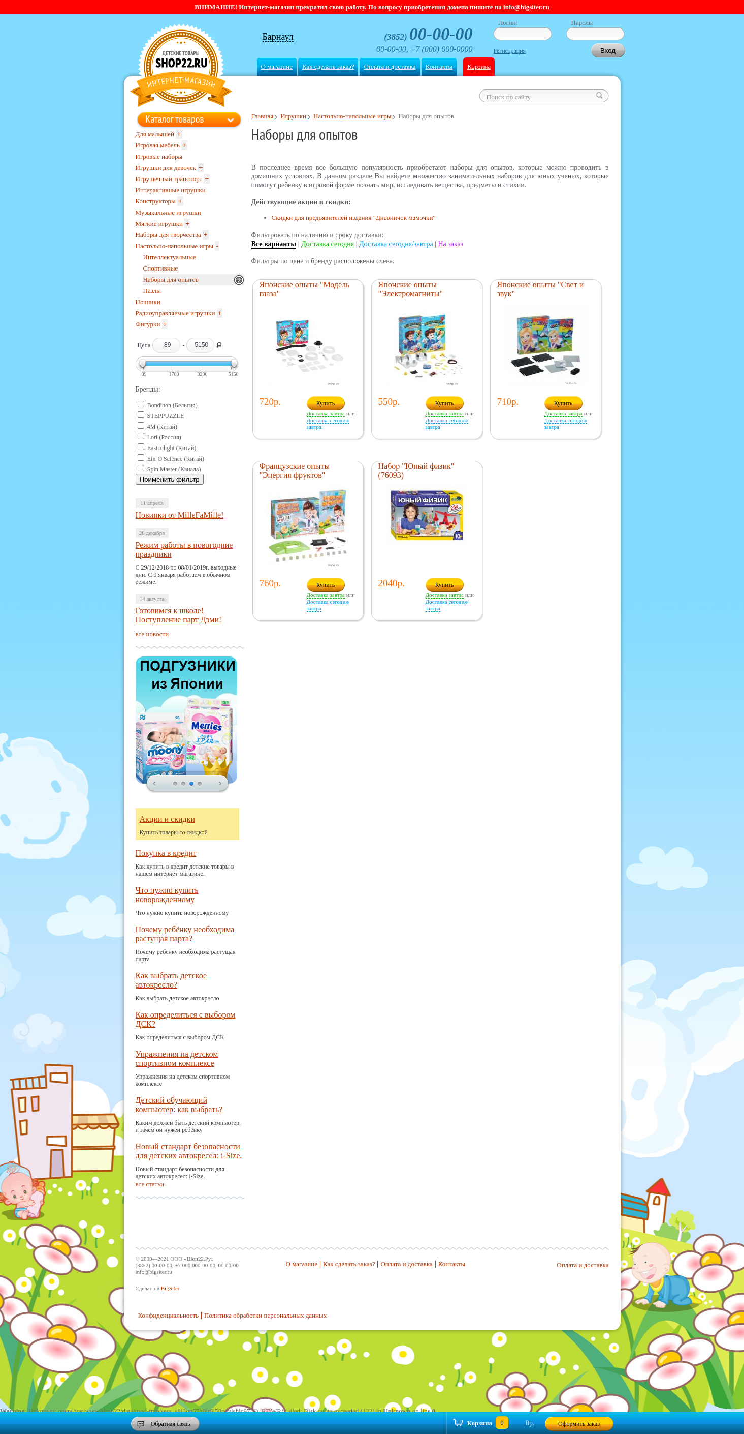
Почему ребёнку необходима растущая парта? (185, 934)
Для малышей (155, 134)
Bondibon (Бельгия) (172, 405)
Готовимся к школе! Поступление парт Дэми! (179, 615)
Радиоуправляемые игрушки (175, 313)
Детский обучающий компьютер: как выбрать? (179, 1105)
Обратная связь (170, 1423)
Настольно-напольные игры (352, 116)
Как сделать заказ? (328, 66)
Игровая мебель (158, 145)
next (220, 784)
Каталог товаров (175, 119)
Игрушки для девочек (166, 167)
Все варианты (274, 244)
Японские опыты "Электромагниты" (410, 289)
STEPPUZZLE (165, 416)
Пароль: (582, 22)
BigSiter (170, 1288)
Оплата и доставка (389, 66)
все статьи (150, 1184)
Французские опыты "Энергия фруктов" (295, 471)
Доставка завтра (326, 413)
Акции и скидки (168, 819)
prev (154, 784)
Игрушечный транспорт (169, 179)
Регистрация (510, 50)
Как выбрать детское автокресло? (171, 980)
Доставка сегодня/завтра (396, 244)
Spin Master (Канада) (174, 469)
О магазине (277, 66)
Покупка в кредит (166, 853)
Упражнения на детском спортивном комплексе (177, 1058)
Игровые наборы (159, 156)
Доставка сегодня (327, 244)
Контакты (439, 66)
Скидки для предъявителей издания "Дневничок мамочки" (354, 217)
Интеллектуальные (169, 257)
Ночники (148, 302)
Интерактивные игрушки (171, 190)
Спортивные (160, 268)
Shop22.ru (181, 67)
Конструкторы (156, 201)
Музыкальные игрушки (168, 212)
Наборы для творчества (168, 234)
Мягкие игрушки (159, 223)
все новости (152, 634)
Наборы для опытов (171, 279)
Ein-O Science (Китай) (175, 458)
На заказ (450, 244)
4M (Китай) (162, 426)
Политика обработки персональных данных (265, 1315)
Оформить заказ (579, 1423)
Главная (262, 116)
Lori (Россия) (164, 437)
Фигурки (148, 324)
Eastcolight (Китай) (172, 448)
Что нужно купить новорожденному (167, 895)
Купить (325, 403)
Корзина (479, 66)
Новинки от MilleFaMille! (180, 515)
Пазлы (152, 290)
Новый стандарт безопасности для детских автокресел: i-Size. (189, 1151)
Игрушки (293, 116)
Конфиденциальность (168, 1315)
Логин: (508, 22)
